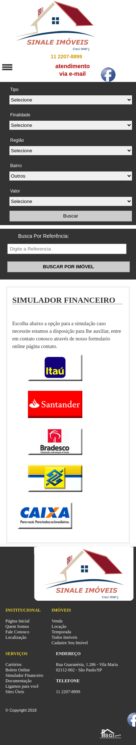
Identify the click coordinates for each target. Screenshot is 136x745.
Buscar (70, 216)
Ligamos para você (21, 686)
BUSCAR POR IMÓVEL (68, 266)
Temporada (61, 631)
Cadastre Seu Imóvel (69, 642)
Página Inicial (17, 621)
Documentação (18, 680)
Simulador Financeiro (24, 675)
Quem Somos (17, 626)
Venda (56, 621)
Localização (15, 637)
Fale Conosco (17, 631)
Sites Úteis (14, 691)
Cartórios (13, 664)
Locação (58, 626)
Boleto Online (17, 669)
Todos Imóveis (64, 637)
